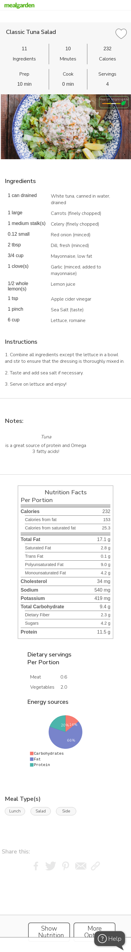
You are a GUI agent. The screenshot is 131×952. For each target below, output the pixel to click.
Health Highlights (114, 99)
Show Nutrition (51, 932)
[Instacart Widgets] (65, 909)
